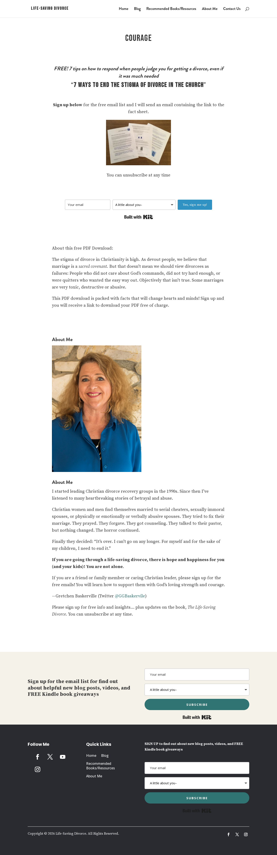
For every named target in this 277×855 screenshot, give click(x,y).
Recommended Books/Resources (171, 9)
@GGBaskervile (130, 596)
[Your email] (87, 205)
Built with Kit (138, 217)
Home (123, 9)
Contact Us (232, 9)
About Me (209, 9)
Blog (137, 9)
